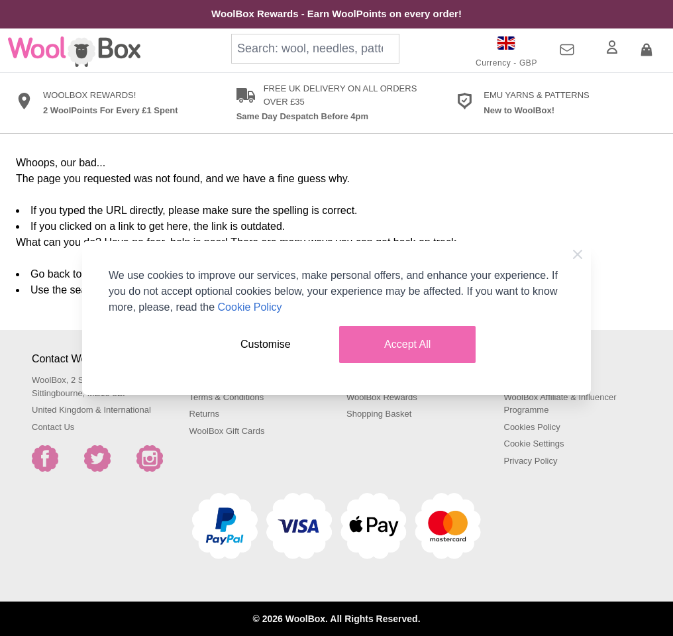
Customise (265, 344)
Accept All (407, 344)
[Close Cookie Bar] (578, 254)
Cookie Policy (250, 307)
